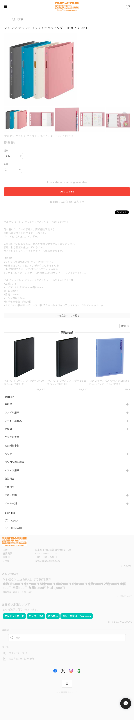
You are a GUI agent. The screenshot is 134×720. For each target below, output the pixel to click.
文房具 (8, 429)
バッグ (8, 454)
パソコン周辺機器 (14, 462)
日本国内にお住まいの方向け (67, 201)
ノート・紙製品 (13, 420)
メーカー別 (11, 503)
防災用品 (9, 478)
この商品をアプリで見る (67, 315)
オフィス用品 (12, 470)
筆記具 (8, 404)
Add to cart (67, 191)
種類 (6, 150)
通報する (125, 326)
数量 (6, 164)
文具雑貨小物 (12, 445)
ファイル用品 (12, 412)
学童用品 (9, 487)
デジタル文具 (12, 437)
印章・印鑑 (11, 495)
